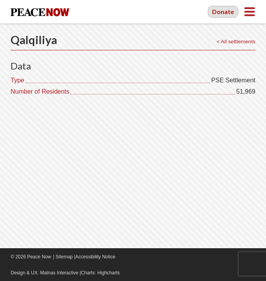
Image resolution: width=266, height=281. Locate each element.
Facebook (228, 257)
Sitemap (64, 257)
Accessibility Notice (95, 257)
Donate (223, 11)
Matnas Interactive (59, 273)
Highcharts (108, 273)
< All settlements (235, 41)
